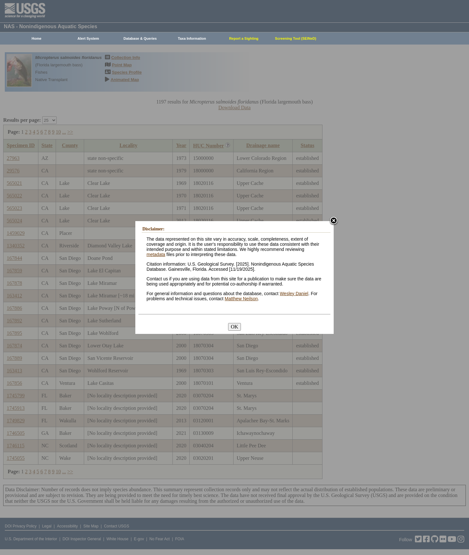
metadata (156, 254)
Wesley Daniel (294, 293)
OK (234, 326)
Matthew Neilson (241, 298)
